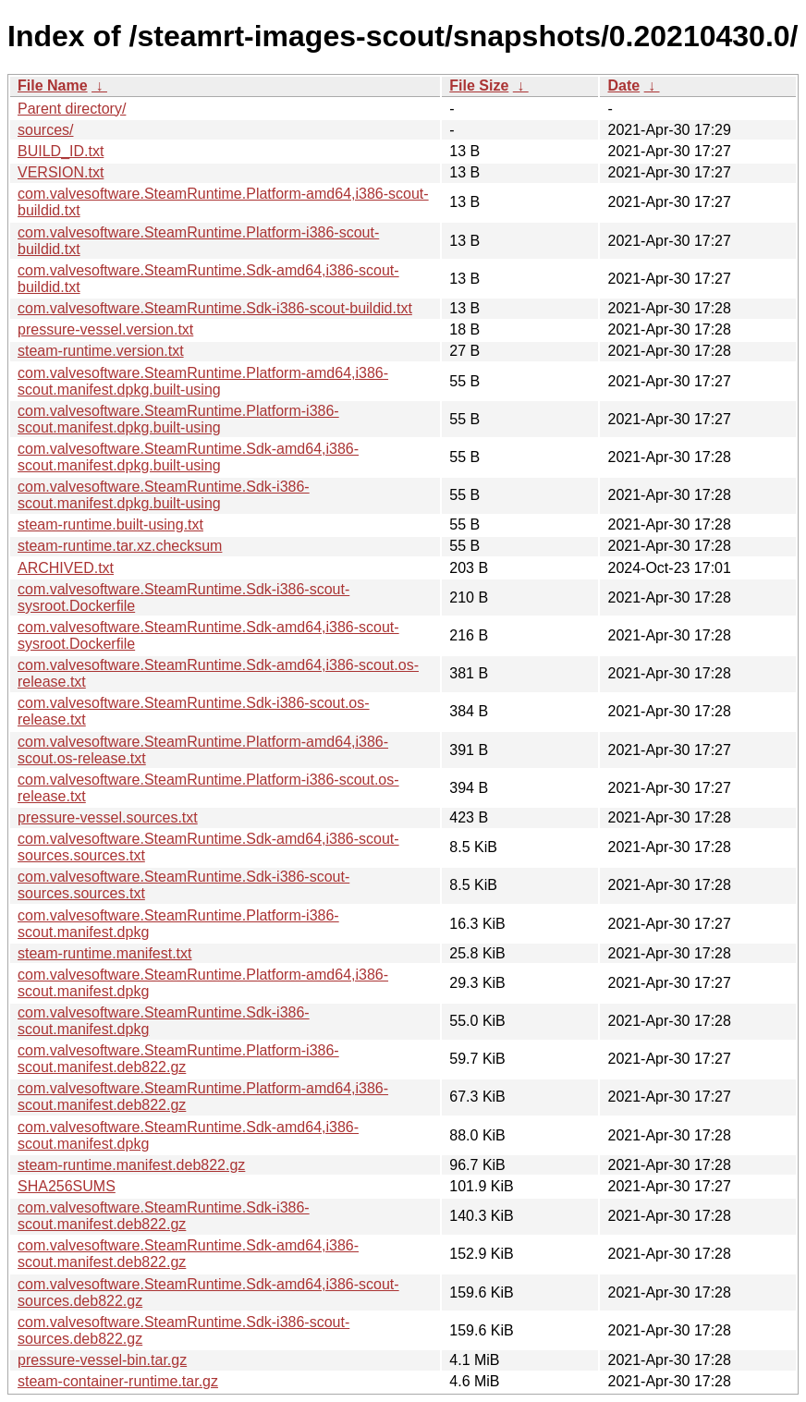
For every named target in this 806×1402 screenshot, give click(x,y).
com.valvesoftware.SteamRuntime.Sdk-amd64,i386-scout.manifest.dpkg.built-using (188, 457)
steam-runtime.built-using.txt (110, 524)
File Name (53, 85)
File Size (478, 85)
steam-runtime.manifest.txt (105, 953)
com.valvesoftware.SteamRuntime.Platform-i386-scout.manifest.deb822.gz (178, 1058)
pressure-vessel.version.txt (105, 329)
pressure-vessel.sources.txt (108, 817)
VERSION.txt (61, 172)
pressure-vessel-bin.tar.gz (102, 1360)
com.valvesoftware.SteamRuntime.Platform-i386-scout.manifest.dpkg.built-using (178, 419)
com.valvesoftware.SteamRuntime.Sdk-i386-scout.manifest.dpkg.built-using (164, 495)
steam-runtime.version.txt (101, 351)
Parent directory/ (72, 108)
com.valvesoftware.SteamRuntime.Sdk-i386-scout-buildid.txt (215, 308)
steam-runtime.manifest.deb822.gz (131, 1165)
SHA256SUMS (67, 1186)
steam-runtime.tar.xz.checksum (120, 546)
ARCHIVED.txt (66, 568)
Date (623, 85)
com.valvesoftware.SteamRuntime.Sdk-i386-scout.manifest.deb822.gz (164, 1216)
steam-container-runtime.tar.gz (118, 1381)
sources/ (45, 130)
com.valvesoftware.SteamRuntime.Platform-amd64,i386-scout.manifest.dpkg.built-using (203, 381)
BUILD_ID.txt (61, 151)
